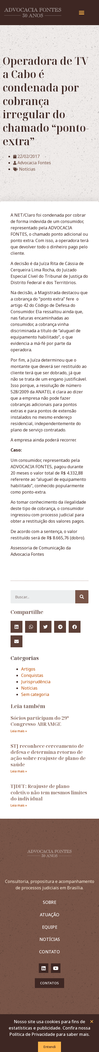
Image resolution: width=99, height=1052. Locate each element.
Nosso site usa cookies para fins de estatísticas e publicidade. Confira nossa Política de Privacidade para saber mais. (49, 1028)
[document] (49, 526)
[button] (92, 1022)
